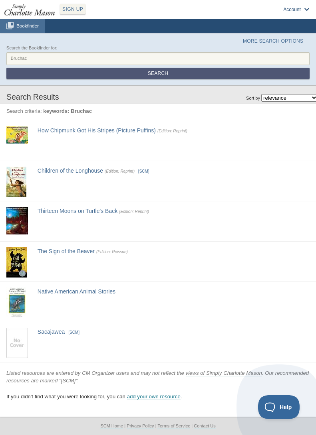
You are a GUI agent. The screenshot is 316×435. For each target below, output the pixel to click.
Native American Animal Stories (76, 291)
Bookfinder (27, 25)
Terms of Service (173, 425)
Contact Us (204, 425)
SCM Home (111, 425)
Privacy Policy (140, 425)
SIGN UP (72, 9)
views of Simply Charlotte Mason (224, 373)
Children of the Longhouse (70, 170)
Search (158, 73)
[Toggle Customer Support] (279, 407)
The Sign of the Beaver (66, 251)
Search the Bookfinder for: (32, 47)
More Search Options (273, 41)
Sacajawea (51, 332)
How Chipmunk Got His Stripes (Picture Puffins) (97, 130)
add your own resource (154, 397)
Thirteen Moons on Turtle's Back (77, 211)
